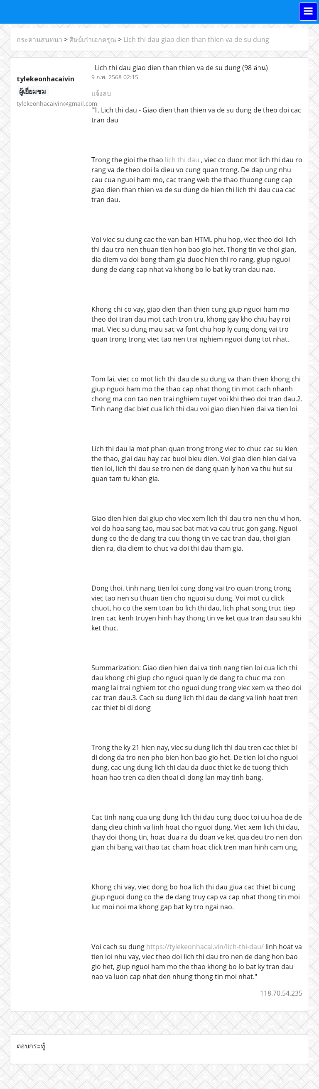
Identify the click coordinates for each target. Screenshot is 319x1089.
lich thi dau (182, 159)
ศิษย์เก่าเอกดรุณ (92, 39)
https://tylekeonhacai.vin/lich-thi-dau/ (205, 946)
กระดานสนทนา (39, 39)
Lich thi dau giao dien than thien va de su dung (196, 39)
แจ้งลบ (101, 93)
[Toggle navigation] (308, 11)
